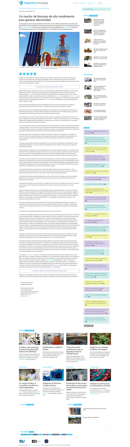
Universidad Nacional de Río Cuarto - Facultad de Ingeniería (34, 8)
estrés (38, 392)
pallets (30, 94)
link (93, 133)
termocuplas (30, 254)
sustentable (68, 27)
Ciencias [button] (75, 3)
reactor (59, 96)
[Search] (104, 3)
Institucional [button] (82, 3)
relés (57, 265)
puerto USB (50, 260)
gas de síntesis (73, 96)
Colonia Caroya (25, 27)
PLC (52, 267)
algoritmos (45, 393)
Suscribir (90, 3)
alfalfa (20, 392)
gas (85, 359)
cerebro (102, 390)
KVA (53, 118)
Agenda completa (89, 325)
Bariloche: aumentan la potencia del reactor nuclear (53, 270)
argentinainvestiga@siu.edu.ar (34, 445)
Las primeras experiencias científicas (53, 87)
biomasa (47, 99)
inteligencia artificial (95, 393)
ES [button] (94, 3)
